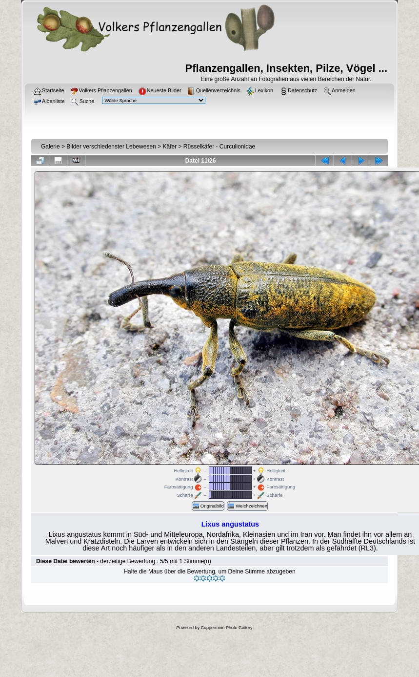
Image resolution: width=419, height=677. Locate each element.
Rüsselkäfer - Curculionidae (219, 146)
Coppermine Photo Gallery (226, 627)
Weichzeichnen (247, 506)
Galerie (50, 146)
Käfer (169, 146)
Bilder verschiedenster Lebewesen (111, 146)
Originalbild (208, 506)
